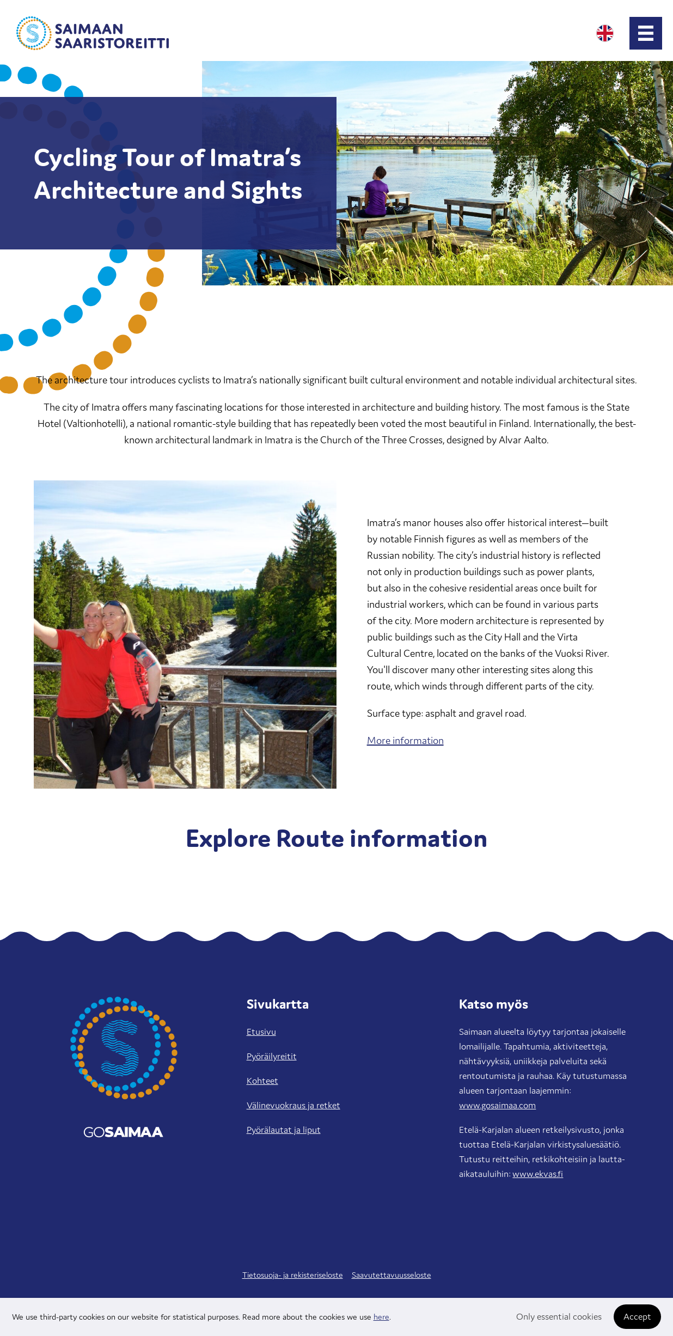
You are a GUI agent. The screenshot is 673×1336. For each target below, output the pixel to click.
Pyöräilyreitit (272, 1056)
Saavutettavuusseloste (391, 1275)
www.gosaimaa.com (497, 1105)
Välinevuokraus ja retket (293, 1105)
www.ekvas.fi (537, 1174)
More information (405, 740)
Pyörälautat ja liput (284, 1130)
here (381, 1316)
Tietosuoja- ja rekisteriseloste (292, 1275)
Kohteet (262, 1081)
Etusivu (261, 1032)
